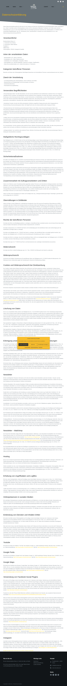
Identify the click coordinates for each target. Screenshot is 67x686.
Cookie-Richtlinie (27, 347)
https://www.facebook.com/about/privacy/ (18, 621)
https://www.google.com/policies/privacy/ (24, 547)
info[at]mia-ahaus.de (56, 665)
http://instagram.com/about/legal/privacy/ (48, 647)
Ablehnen (33, 344)
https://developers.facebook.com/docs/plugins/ (17, 589)
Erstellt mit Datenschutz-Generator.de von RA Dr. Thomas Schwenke (18, 650)
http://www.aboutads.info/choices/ (43, 298)
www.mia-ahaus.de (56, 667)
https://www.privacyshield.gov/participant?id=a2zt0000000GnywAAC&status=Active (27, 594)
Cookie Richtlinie (37, 664)
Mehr (21, 6)
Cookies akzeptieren (23, 344)
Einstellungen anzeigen (43, 344)
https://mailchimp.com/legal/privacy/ (32, 437)
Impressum (40, 347)
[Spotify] (63, 1)
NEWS (14, 6)
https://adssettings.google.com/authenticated (47, 547)
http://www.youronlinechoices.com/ (10, 300)
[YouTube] (56, 675)
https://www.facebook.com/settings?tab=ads (31, 629)
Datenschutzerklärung (34, 347)
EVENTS (46, 6)
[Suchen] (63, 6)
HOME (7, 6)
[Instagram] (60, 1)
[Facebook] (58, 1)
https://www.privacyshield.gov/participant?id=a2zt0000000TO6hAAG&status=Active (22, 440)
